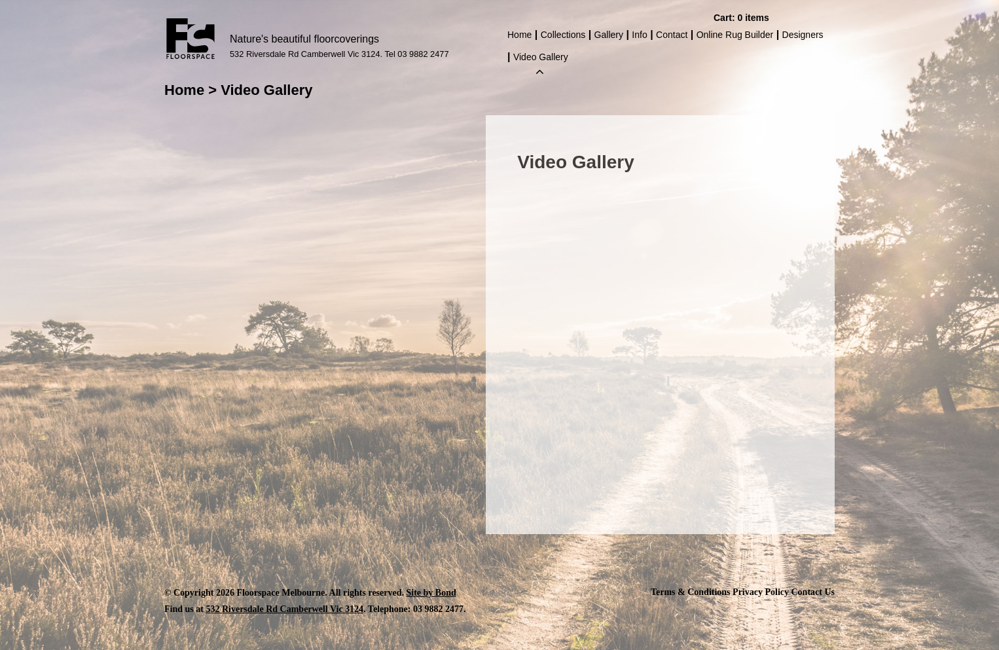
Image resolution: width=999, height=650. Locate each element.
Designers (803, 34)
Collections (563, 34)
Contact (671, 34)
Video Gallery (540, 58)
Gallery (608, 34)
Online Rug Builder (735, 34)
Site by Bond (431, 593)
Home (519, 34)
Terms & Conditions (691, 592)
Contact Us (813, 592)
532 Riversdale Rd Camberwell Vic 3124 (284, 609)
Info (639, 34)
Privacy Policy (761, 592)
